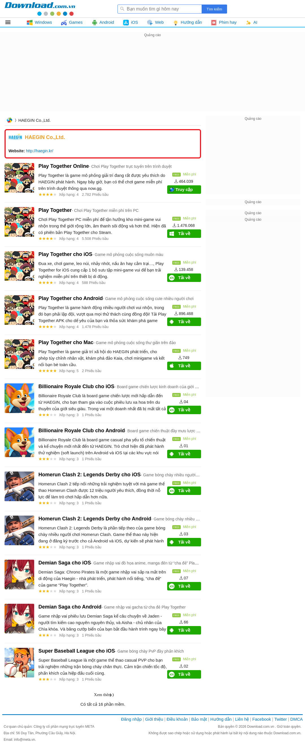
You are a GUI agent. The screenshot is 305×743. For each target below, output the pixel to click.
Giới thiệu (154, 719)
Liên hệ (242, 719)
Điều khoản (177, 719)
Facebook (261, 719)
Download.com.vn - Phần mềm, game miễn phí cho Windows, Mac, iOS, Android (40, 8)
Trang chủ (9, 121)
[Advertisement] (152, 78)
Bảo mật (199, 719)
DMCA (296, 719)
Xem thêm (103, 694)
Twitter (280, 719)
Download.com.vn (261, 727)
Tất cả (11, 22)
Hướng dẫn (221, 719)
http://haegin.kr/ (39, 151)
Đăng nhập (131, 719)
